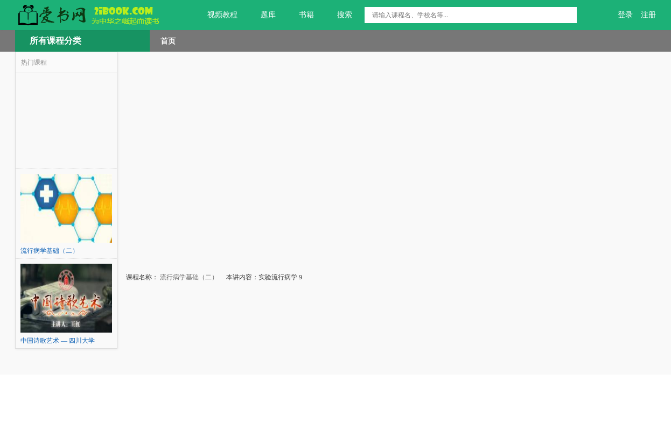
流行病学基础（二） (188, 277)
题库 (262, 15)
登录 (625, 15)
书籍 (300, 15)
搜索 (338, 15)
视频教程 (216, 15)
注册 (648, 15)
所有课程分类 (55, 40)
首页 (168, 41)
